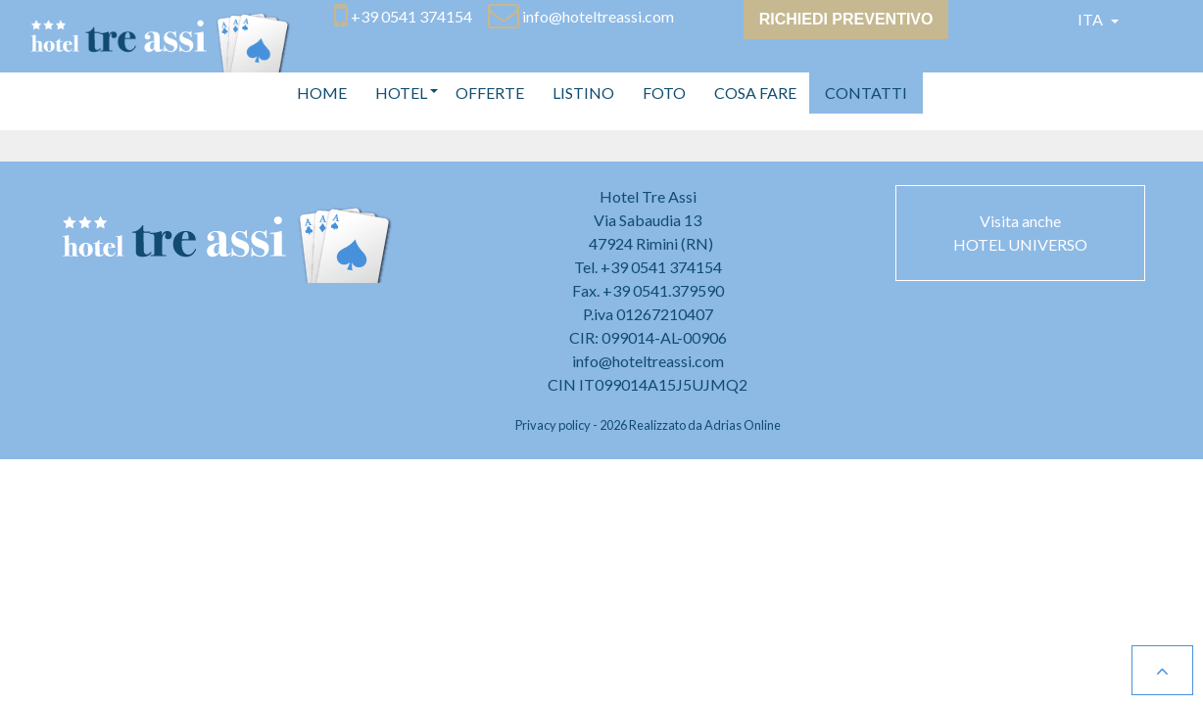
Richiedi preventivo (846, 19)
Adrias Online (742, 425)
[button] (401, 93)
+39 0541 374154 (661, 267)
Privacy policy (553, 425)
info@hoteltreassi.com (648, 361)
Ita (1092, 19)
